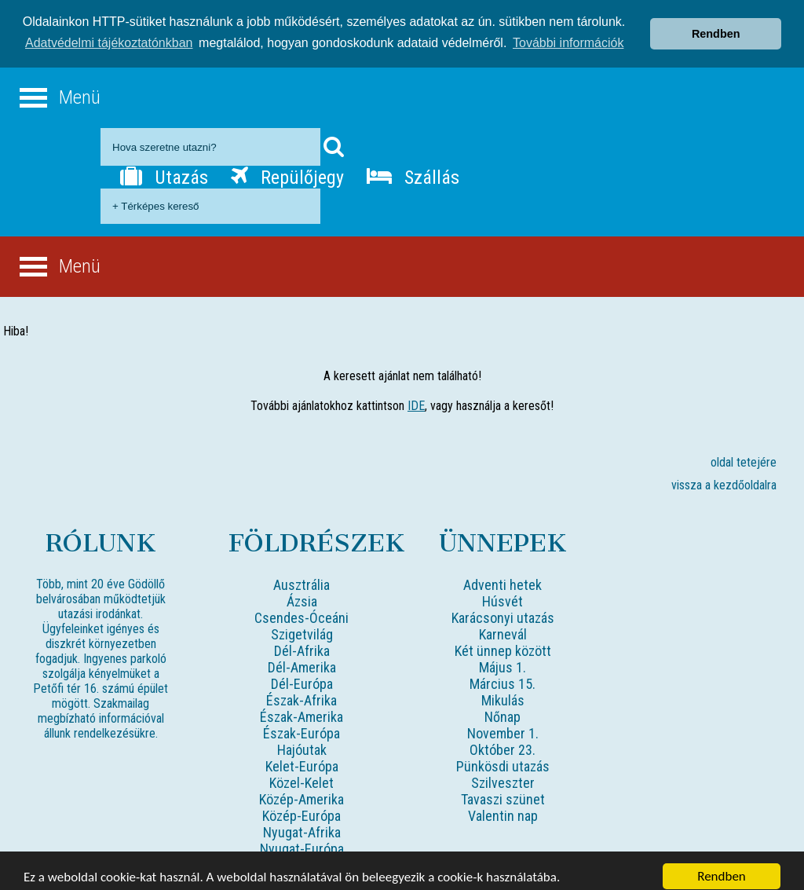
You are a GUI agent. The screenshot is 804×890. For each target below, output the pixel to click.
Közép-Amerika (301, 788)
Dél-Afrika (302, 640)
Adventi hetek (502, 574)
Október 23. (502, 739)
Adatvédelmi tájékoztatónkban (108, 32)
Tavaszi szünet (503, 788)
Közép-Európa (301, 805)
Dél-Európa (302, 673)
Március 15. (502, 673)
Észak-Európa (301, 722)
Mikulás (502, 689)
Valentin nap (503, 805)
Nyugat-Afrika (302, 821)
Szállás (413, 167)
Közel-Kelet (301, 772)
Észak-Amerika (301, 706)
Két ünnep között (503, 640)
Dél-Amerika (302, 656)
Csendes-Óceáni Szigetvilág (301, 615)
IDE (416, 394)
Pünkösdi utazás (503, 755)
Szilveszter (503, 772)
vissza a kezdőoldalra (724, 474)
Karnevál (503, 623)
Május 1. (502, 656)
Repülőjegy (287, 167)
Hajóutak (302, 739)
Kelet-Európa (301, 755)
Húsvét (502, 590)
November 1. (503, 722)
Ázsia (302, 590)
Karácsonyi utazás (502, 607)
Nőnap (502, 706)
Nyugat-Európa (302, 838)
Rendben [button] (716, 23)
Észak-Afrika (301, 689)
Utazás (164, 167)
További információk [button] (568, 32)
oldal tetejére (744, 451)
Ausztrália (301, 574)
